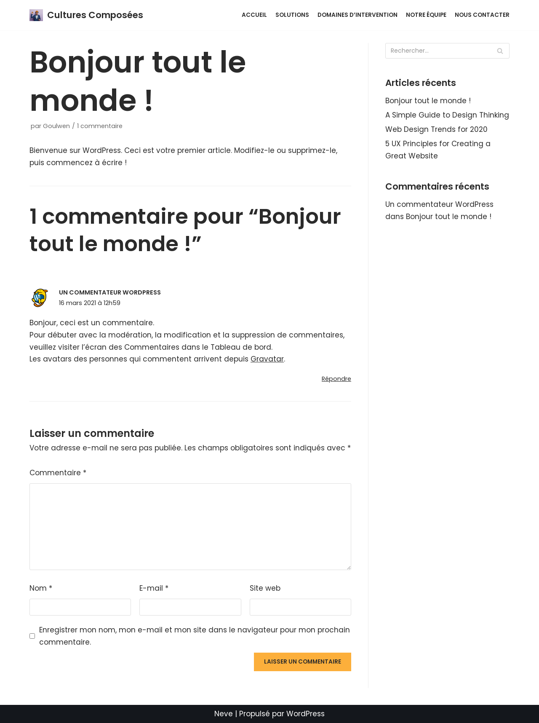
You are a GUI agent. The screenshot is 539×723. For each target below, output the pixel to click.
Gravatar (267, 359)
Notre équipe (426, 15)
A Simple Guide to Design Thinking (447, 115)
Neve (223, 714)
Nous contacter (482, 15)
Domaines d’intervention (358, 15)
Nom (40, 588)
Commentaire (57, 473)
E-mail (153, 588)
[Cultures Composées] (86, 15)
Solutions (292, 15)
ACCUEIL (254, 15)
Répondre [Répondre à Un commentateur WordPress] (336, 379)
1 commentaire (100, 126)
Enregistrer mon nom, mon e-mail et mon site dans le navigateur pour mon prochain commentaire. (194, 636)
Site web (265, 588)
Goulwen (56, 126)
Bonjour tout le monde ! (428, 101)
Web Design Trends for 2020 (436, 129)
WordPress (305, 714)
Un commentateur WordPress (110, 292)
